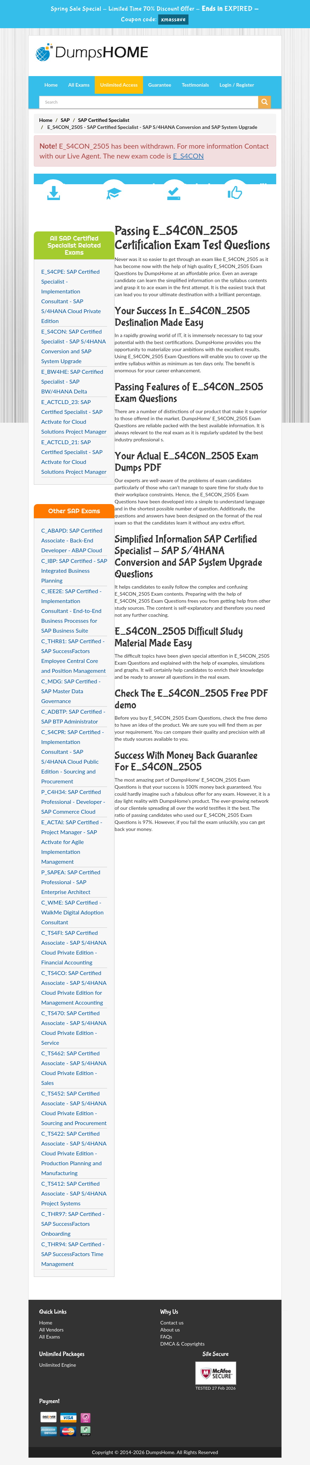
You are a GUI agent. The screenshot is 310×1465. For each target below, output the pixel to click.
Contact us (172, 1323)
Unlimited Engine (57, 1365)
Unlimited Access (118, 85)
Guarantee (159, 85)
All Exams (78, 85)
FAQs (166, 1337)
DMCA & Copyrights (182, 1344)
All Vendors (51, 1330)
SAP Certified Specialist (103, 120)
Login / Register (236, 85)
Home (51, 85)
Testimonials (195, 85)
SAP (65, 120)
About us (170, 1330)
